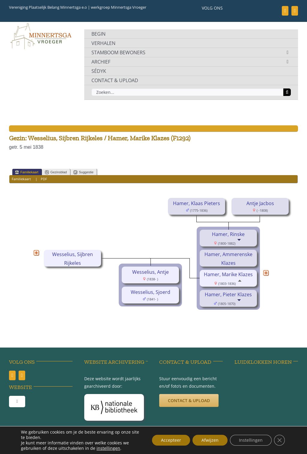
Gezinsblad (56, 172)
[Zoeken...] (187, 92)
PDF (44, 179)
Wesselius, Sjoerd (150, 292)
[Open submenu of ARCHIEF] (287, 61)
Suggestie (83, 172)
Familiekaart (26, 172)
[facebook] (285, 11)
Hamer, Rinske (228, 234)
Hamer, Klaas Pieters (196, 203)
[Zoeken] (287, 92)
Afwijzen (210, 440)
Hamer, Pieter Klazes (228, 294)
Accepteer (171, 440)
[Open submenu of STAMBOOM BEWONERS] (287, 52)
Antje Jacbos (260, 203)
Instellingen (251, 440)
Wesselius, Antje (150, 272)
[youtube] (294, 11)
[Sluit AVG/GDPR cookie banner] (279, 440)
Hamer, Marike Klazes (228, 274)
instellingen (108, 448)
